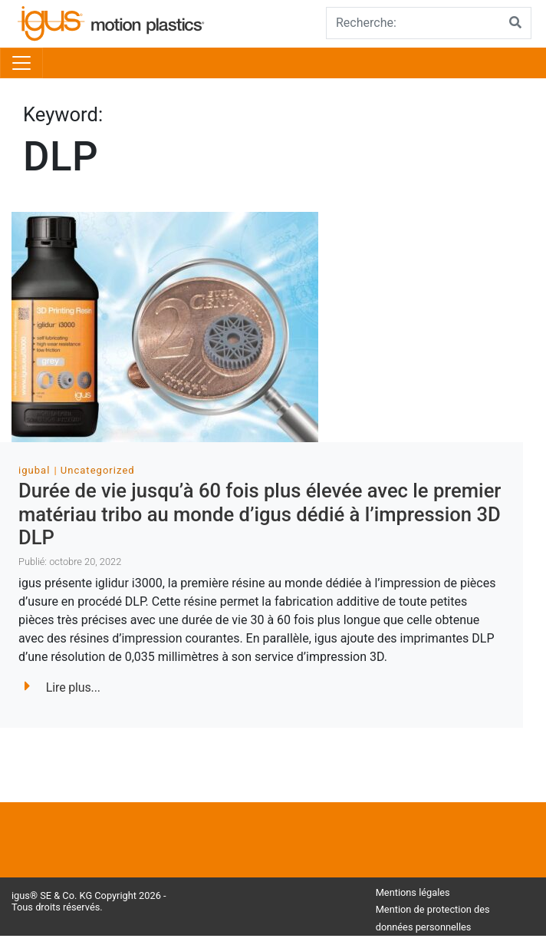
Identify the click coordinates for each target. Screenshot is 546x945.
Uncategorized (98, 470)
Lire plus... (62, 687)
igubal (34, 470)
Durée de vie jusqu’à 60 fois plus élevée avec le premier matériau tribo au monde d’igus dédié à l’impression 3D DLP (259, 514)
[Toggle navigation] (21, 63)
